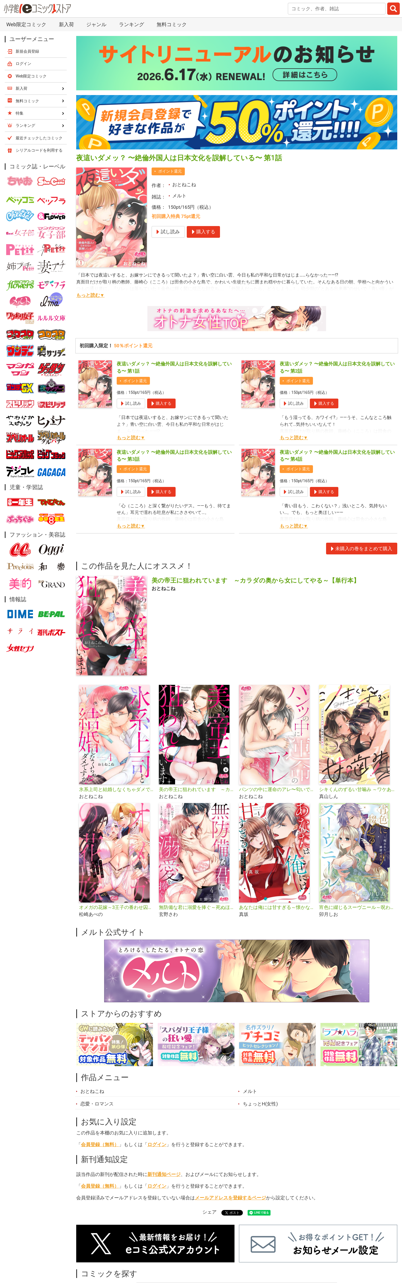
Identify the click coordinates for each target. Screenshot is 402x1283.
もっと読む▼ (90, 295)
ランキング (131, 24)
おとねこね (184, 184)
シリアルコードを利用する (39, 150)
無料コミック (172, 24)
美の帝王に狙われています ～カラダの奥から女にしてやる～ (196, 789)
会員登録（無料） (100, 1144)
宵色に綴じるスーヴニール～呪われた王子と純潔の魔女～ (357, 907)
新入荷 (66, 24)
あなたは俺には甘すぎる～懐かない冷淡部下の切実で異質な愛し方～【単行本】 (277, 907)
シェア (209, 1212)
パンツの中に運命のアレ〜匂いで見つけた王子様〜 (277, 789)
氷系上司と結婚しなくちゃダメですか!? (117, 789)
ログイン (156, 1144)
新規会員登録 (27, 51)
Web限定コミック (26, 24)
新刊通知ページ (164, 1174)
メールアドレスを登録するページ (230, 1197)
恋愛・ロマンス (97, 1104)
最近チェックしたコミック (39, 138)
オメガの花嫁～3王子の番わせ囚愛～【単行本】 (117, 907)
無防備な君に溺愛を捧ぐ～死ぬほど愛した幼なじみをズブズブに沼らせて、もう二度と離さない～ (196, 907)
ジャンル (96, 24)
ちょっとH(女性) (260, 1104)
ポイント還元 (170, 171)
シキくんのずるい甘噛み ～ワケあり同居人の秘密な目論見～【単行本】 (357, 789)
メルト (179, 195)
